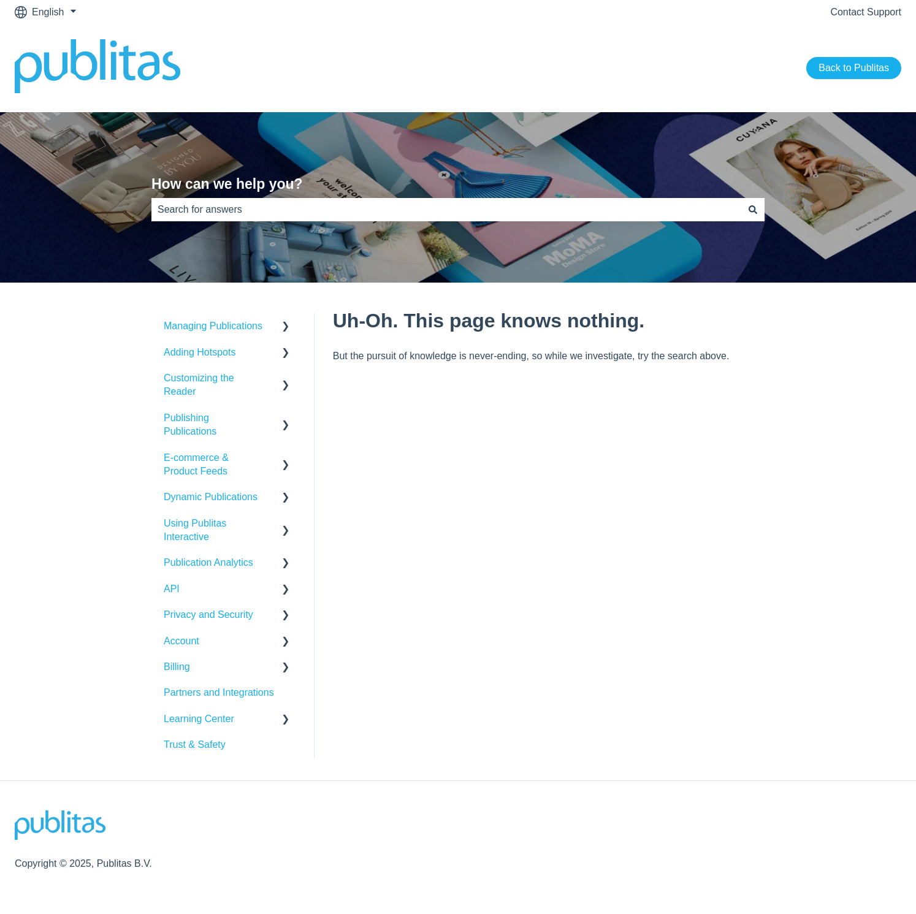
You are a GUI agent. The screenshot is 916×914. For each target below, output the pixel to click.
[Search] (753, 209)
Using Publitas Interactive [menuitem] (195, 530)
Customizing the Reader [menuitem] (199, 385)
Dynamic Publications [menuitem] (211, 497)
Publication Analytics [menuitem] (208, 562)
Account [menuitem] (181, 641)
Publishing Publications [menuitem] (190, 424)
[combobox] (446, 209)
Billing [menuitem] (177, 666)
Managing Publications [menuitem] (213, 326)
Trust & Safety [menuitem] (195, 744)
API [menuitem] (172, 589)
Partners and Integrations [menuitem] (219, 692)
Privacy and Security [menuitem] (208, 614)
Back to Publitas (854, 68)
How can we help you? (227, 184)
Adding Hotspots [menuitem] (199, 352)
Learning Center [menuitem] (199, 719)
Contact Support (865, 12)
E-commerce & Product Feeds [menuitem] (196, 464)
